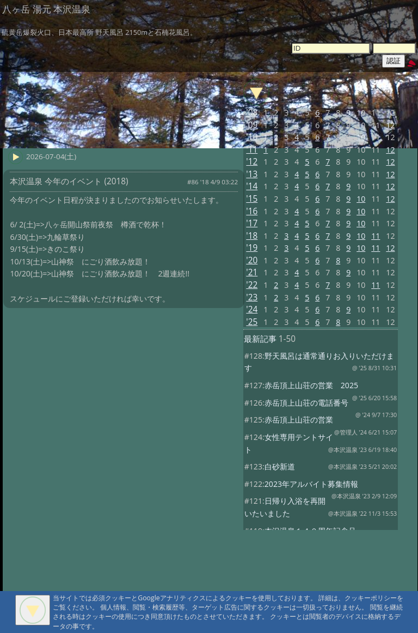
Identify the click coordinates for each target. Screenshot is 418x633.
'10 (251, 137)
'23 (251, 297)
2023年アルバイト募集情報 (311, 484)
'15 (251, 198)
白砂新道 (280, 466)
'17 (251, 223)
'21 (251, 272)
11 (375, 236)
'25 (251, 322)
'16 (251, 211)
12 (390, 125)
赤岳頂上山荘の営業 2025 (311, 385)
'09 (251, 125)
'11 (251, 149)
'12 (251, 161)
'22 (251, 285)
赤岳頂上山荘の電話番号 (306, 402)
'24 (251, 309)
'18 (251, 236)
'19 (251, 248)
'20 (251, 260)
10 (360, 137)
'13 (251, 174)
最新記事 (260, 339)
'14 (251, 186)
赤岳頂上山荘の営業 (299, 419)
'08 (251, 112)
